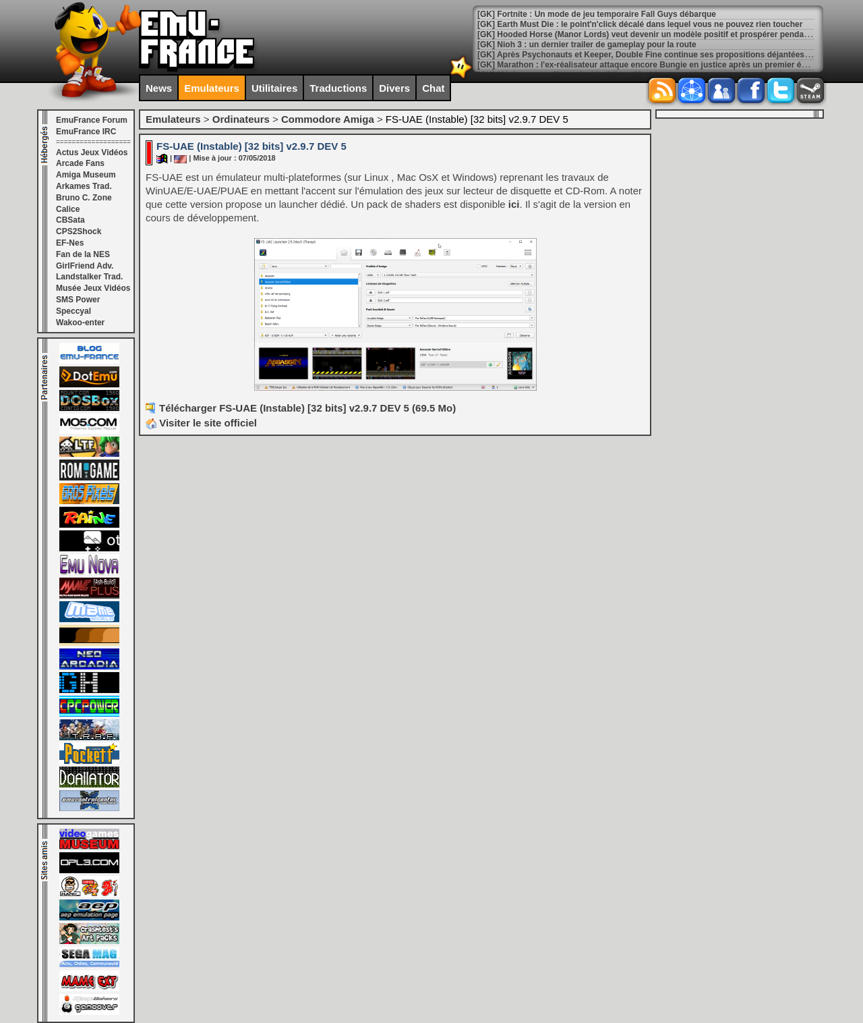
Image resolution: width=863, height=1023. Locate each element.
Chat (433, 88)
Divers (394, 88)
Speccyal (73, 311)
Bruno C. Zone (84, 197)
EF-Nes (70, 243)
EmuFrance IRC (86, 131)
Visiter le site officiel (201, 422)
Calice (68, 209)
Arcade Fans (80, 163)
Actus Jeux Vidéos (92, 152)
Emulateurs (211, 88)
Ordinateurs (241, 119)
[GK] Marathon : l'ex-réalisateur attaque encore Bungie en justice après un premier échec (648, 65)
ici (514, 204)
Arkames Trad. (84, 186)
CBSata (70, 220)
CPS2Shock (78, 231)
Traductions (338, 88)
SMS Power (78, 299)
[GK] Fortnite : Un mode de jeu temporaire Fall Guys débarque (596, 14)
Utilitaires (274, 88)
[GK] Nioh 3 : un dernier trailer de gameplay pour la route (586, 44)
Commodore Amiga (327, 119)
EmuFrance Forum (91, 120)
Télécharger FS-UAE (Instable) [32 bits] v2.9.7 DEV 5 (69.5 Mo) (307, 408)
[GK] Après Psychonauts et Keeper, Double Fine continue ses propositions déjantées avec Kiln (659, 54)
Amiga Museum (86, 174)
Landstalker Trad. (89, 276)
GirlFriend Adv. (84, 266)
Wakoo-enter (80, 322)
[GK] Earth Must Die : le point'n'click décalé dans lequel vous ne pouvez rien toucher (639, 24)
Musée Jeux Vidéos (93, 288)
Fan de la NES (83, 254)
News (159, 88)
